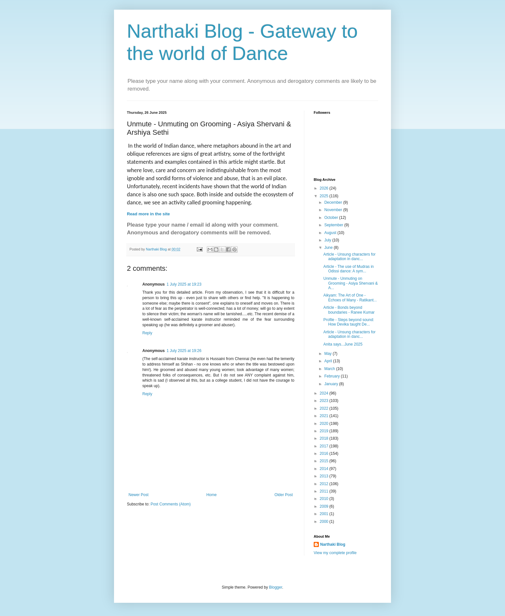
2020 (324, 423)
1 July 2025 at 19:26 (184, 350)
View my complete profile (335, 553)
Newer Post (138, 495)
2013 (324, 476)
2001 (324, 514)
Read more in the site (148, 213)
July (328, 240)
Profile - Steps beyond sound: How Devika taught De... (348, 322)
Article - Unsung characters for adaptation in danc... (349, 256)
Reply (147, 333)
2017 (324, 446)
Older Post (283, 495)
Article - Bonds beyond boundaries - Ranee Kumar (349, 309)
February (332, 376)
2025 (324, 196)
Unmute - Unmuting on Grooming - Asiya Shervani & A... (350, 283)
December (333, 202)
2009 (324, 506)
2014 (324, 468)
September (334, 225)
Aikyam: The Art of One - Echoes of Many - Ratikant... (350, 297)
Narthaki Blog (332, 544)
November (333, 210)
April (328, 361)
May (328, 353)
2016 (324, 453)
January (331, 384)
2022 (324, 408)
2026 (324, 188)
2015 (324, 461)
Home (211, 495)
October (331, 217)
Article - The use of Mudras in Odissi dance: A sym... (348, 268)
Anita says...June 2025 (342, 344)
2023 (324, 400)
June (329, 247)
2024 (324, 393)
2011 (324, 491)
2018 (324, 438)
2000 (324, 521)
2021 (324, 416)
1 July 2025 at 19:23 (184, 284)
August (331, 232)
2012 (324, 484)
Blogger (275, 587)
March (330, 369)
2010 (324, 498)
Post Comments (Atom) (170, 504)
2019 (324, 431)
